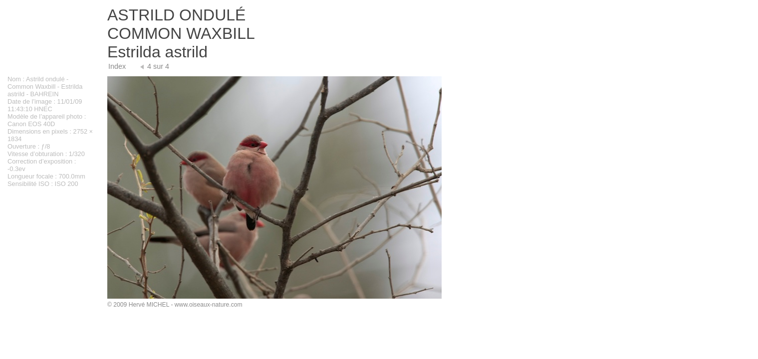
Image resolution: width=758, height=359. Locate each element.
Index (117, 66)
